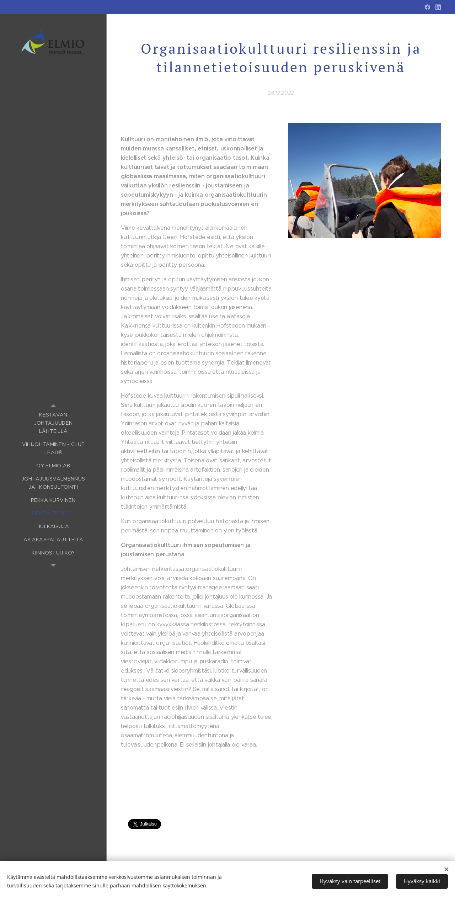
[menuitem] (53, 423)
